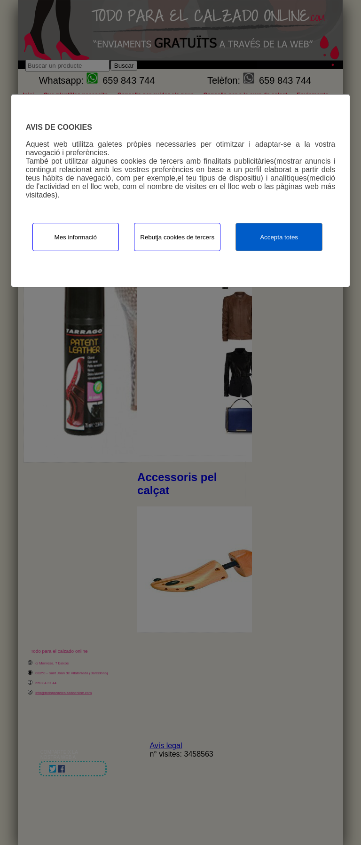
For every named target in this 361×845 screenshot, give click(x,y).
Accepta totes (279, 237)
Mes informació (76, 237)
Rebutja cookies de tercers (177, 237)
